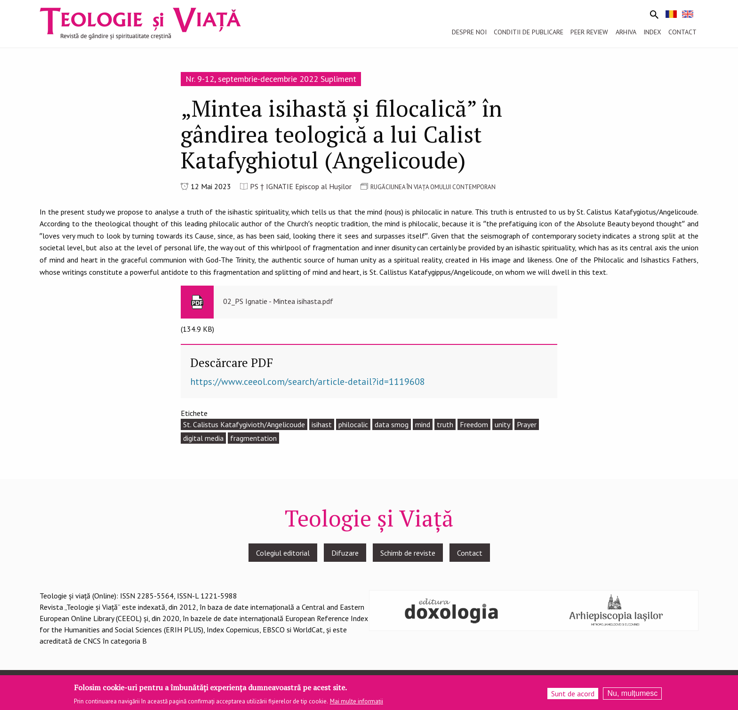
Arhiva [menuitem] (626, 32)
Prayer (527, 424)
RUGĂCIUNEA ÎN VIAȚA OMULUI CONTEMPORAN (433, 187)
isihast (322, 424)
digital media (203, 438)
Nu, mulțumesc (632, 695)
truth (445, 424)
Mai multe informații (356, 703)
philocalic (353, 424)
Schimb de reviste (407, 553)
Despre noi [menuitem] (469, 32)
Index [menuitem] (652, 32)
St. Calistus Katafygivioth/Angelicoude (244, 424)
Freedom (474, 424)
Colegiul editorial (283, 553)
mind (422, 424)
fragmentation (253, 438)
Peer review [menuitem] (589, 32)
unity (502, 424)
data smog (392, 424)
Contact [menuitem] (682, 32)
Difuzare (345, 553)
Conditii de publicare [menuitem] (528, 32)
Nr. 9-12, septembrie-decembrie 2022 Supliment (270, 78)
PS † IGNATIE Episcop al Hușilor (301, 186)
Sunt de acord (572, 695)
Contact (469, 553)
